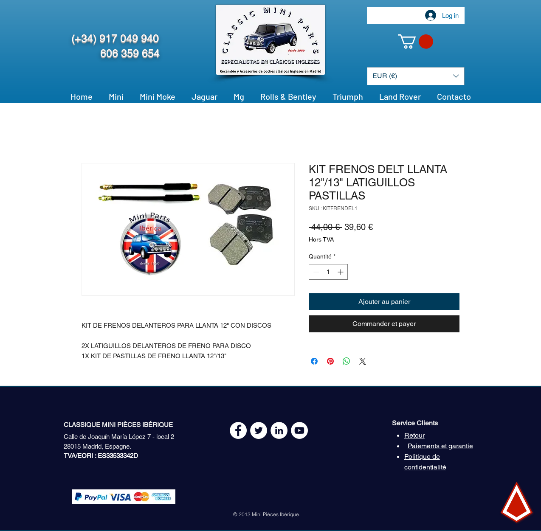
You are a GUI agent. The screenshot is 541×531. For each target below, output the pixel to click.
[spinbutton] (328, 271)
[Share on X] (363, 361)
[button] (415, 41)
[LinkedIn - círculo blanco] (278, 430)
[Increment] (341, 271)
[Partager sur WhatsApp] (346, 361)
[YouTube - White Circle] (299, 430)
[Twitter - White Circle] (258, 430)
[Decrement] (315, 271)
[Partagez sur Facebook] (314, 361)
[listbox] (416, 76)
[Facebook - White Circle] (238, 430)
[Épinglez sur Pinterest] (330, 361)
